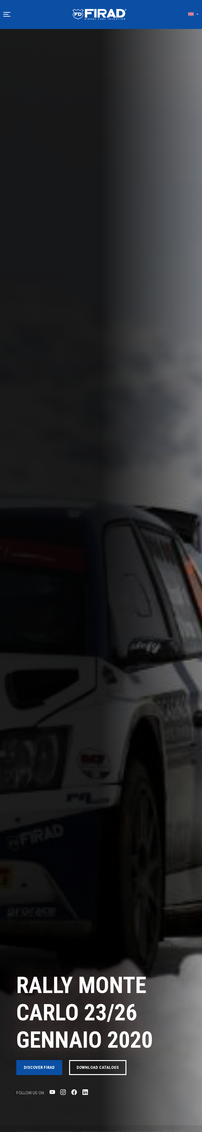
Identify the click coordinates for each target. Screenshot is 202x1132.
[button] (6, 14)
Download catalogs (98, 1067)
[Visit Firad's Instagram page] (63, 1092)
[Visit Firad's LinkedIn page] (85, 1092)
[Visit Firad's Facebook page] (74, 1092)
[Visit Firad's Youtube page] (52, 1092)
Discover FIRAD (39, 1067)
